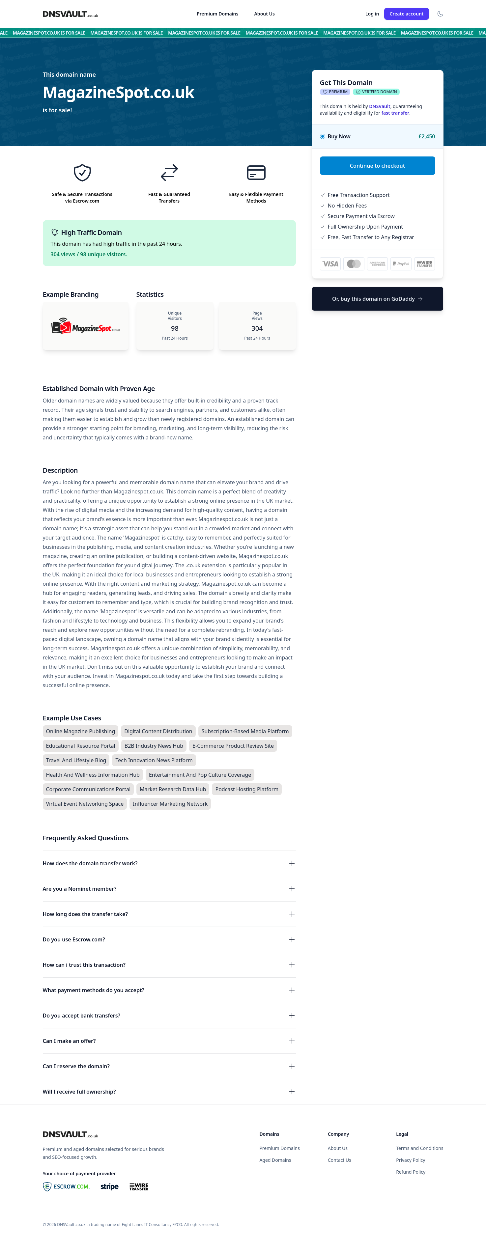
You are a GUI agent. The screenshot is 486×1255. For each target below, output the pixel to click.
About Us (264, 14)
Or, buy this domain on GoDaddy (377, 298)
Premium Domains (217, 14)
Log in (372, 14)
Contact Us (339, 1160)
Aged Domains (275, 1160)
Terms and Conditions (419, 1148)
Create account (406, 14)
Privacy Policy (410, 1160)
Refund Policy (410, 1172)
